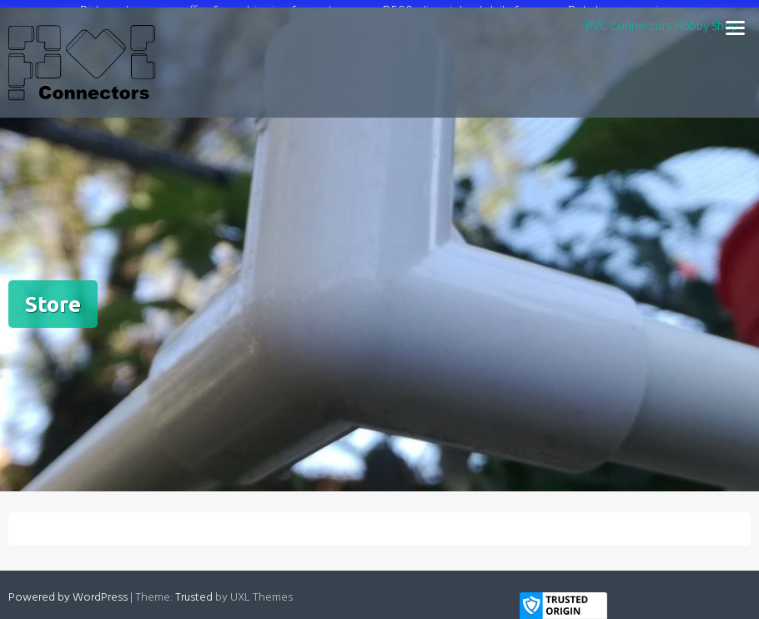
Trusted (194, 592)
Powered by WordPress (68, 592)
